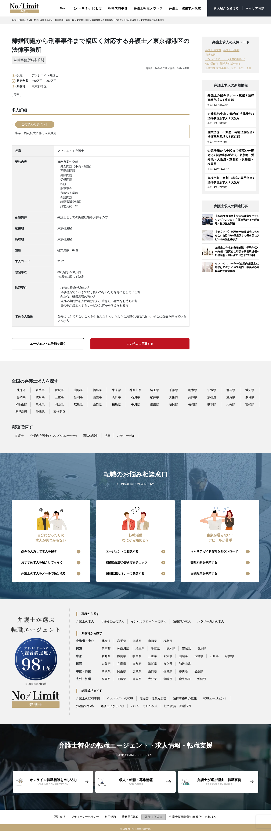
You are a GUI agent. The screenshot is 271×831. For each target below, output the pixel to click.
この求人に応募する (140, 342)
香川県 (135, 403)
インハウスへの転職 (119, 697)
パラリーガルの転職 (144, 705)
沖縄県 (40, 410)
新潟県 (78, 396)
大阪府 (173, 396)
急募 (16, 93)
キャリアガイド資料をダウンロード (214, 550)
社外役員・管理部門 (177, 705)
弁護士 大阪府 (231, 49)
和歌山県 (21, 403)
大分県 (230, 403)
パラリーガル (126, 434)
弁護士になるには (112, 705)
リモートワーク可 (241, 67)
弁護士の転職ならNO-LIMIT (25, 19)
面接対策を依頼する (204, 572)
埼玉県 (154, 389)
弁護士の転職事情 (88, 697)
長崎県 (192, 403)
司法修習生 (211, 53)
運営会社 (57, 815)
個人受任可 (211, 62)
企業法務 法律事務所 (217, 67)
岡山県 (59, 403)
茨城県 (211, 389)
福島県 (97, 389)
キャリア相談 (254, 8)
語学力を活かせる (230, 62)
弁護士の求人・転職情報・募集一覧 (57, 19)
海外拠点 (59, 410)
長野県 (116, 396)
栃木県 (192, 389)
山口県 (97, 403)
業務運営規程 (133, 815)
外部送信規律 (157, 815)
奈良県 (249, 396)
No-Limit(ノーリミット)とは (77, 7)
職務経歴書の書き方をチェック (126, 561)
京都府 (211, 396)
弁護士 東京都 (213, 49)
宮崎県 (249, 403)
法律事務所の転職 (185, 697)
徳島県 (116, 403)
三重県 (59, 396)
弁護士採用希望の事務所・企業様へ (196, 815)
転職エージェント (215, 697)
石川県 (135, 396)
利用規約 (112, 815)
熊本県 (211, 403)
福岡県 (173, 403)
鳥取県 (40, 403)
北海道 (21, 389)
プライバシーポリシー (84, 815)
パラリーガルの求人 (210, 620)
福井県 (154, 396)
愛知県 (249, 389)
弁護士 (19, 434)
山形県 (78, 389)
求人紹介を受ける (224, 8)
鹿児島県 (21, 410)
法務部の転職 (85, 705)
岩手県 (40, 389)
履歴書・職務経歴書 (153, 697)
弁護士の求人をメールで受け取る (43, 572)
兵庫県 (192, 396)
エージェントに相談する (122, 550)
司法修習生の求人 (112, 620)
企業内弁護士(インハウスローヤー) (53, 434)
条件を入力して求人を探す (39, 550)
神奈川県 (135, 389)
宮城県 (59, 389)
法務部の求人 (182, 620)
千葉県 (173, 389)
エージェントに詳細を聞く (48, 342)
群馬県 (230, 389)
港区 (87, 19)
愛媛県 (154, 403)
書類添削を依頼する (204, 561)
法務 (108, 434)
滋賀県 (230, 396)
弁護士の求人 (85, 620)
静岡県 (21, 396)
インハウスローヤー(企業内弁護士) (225, 58)
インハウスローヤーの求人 (148, 620)
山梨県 (97, 396)
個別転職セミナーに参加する (125, 572)
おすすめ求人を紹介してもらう (42, 561)
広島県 (78, 403)
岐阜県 (40, 396)
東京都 (80, 19)
